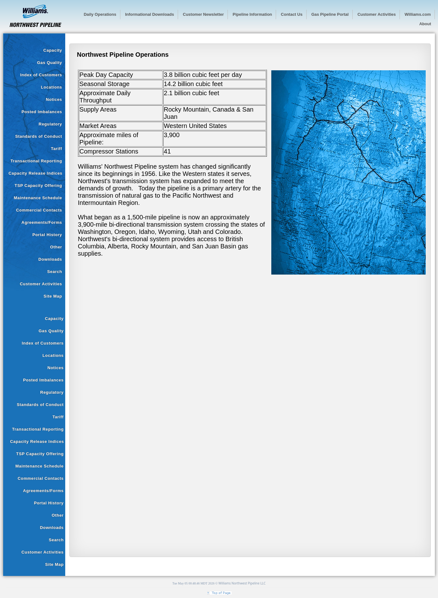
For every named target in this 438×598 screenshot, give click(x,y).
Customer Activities (41, 284)
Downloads (50, 259)
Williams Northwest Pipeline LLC (242, 583)
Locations (51, 87)
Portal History (47, 234)
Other (56, 247)
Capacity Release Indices (35, 173)
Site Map (52, 296)
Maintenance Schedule (38, 197)
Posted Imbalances (41, 111)
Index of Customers (41, 75)
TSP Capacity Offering (38, 185)
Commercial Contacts (39, 210)
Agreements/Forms (41, 222)
